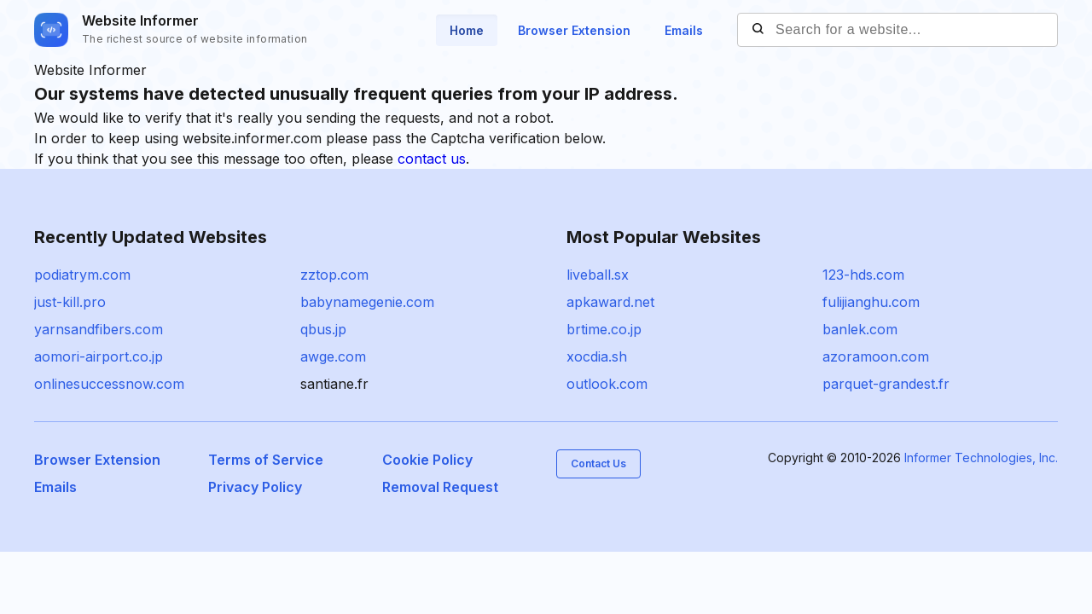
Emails (684, 30)
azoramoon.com (875, 356)
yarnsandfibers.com (98, 329)
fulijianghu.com (871, 301)
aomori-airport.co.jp (98, 356)
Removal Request (440, 486)
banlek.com (859, 329)
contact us (432, 158)
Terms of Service (265, 459)
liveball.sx (597, 274)
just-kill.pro (70, 301)
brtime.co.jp (604, 329)
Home (467, 30)
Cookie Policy (427, 459)
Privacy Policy (255, 486)
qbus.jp (323, 329)
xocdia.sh (596, 356)
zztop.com (334, 274)
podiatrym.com (82, 274)
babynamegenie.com (367, 301)
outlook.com (607, 383)
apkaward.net (610, 301)
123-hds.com (863, 274)
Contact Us (598, 463)
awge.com (333, 356)
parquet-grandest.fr (886, 383)
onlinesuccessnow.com (109, 383)
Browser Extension (574, 30)
